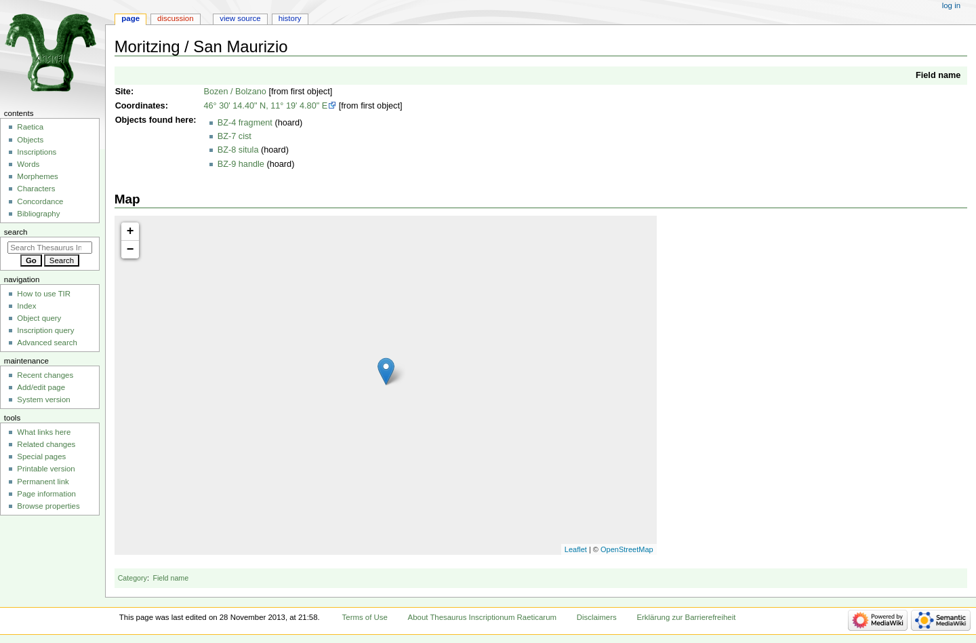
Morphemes (37, 176)
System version (43, 399)
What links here (43, 432)
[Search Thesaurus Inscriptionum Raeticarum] (49, 247)
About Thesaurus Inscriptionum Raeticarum (482, 617)
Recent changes (45, 375)
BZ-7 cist (234, 136)
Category (132, 578)
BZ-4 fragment (245, 123)
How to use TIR (43, 294)
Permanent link (42, 482)
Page (130, 18)
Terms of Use (365, 617)
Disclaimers (597, 617)
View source (240, 18)
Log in (951, 5)
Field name (938, 75)
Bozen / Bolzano (234, 91)
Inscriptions (36, 152)
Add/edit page (41, 387)
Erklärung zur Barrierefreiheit (685, 617)
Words (28, 164)
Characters (36, 188)
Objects (131, 120)
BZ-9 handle (241, 164)
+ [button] (130, 231)
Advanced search (47, 342)
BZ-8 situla (238, 150)
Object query (39, 318)
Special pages (41, 456)
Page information (46, 494)
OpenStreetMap (627, 549)
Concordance (40, 201)
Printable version (46, 469)
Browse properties (48, 506)
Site (123, 91)
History (290, 18)
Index (26, 306)
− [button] (130, 249)
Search (16, 232)
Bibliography (38, 214)
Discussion (175, 18)
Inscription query (45, 330)
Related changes (46, 444)
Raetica (30, 127)
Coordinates (140, 106)
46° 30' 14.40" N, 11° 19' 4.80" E (265, 106)
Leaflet (576, 549)
